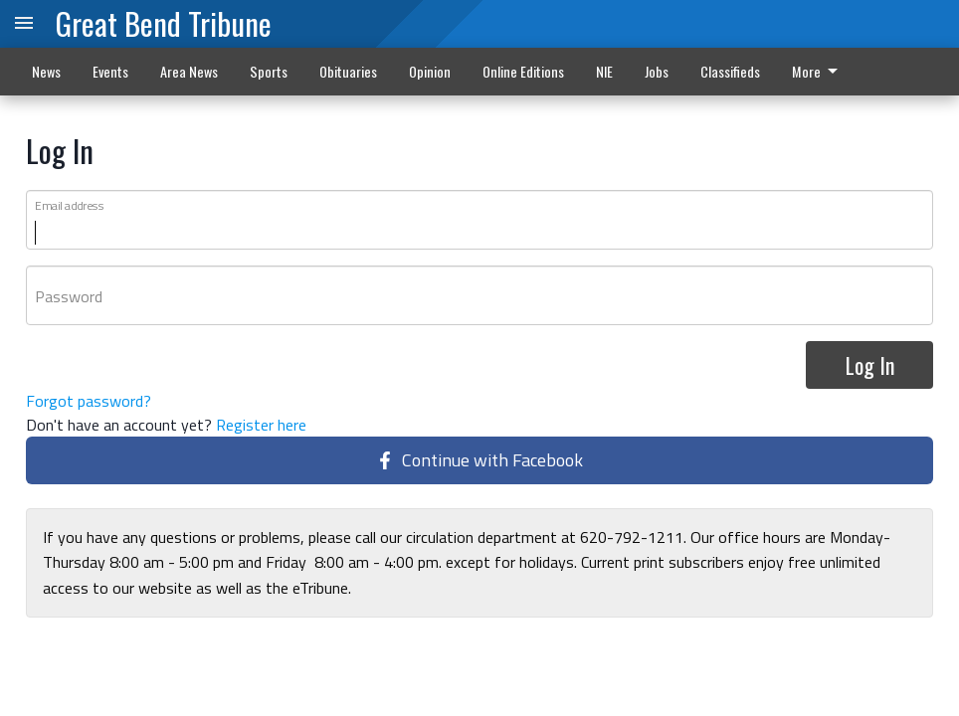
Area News (189, 71)
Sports (269, 71)
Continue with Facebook (479, 461)
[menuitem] (820, 71)
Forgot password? (88, 402)
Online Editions (523, 71)
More (818, 71)
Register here (261, 426)
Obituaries (348, 71)
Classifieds (730, 71)
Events (110, 71)
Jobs (657, 71)
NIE (604, 71)
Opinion (430, 71)
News (46, 71)
